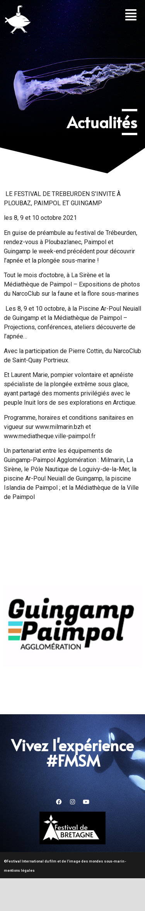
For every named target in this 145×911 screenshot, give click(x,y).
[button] (131, 15)
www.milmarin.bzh (59, 426)
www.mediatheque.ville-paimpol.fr (50, 436)
